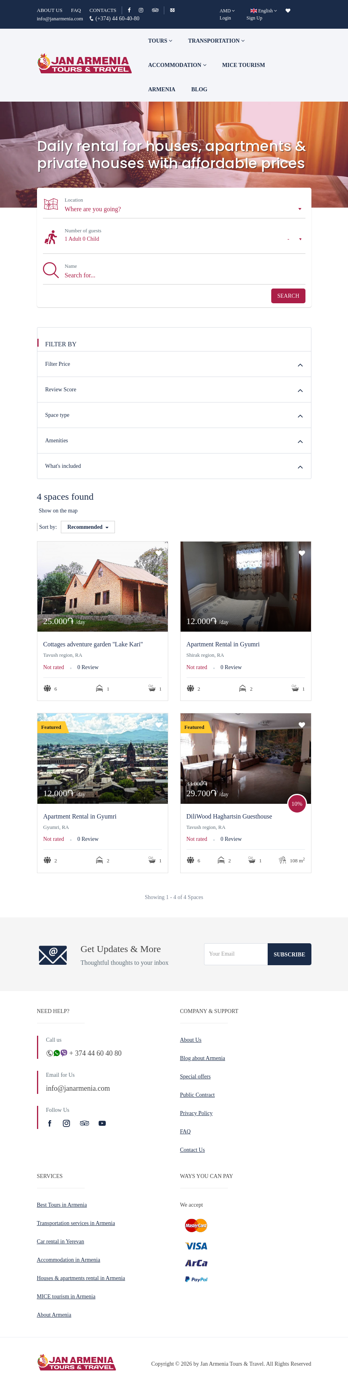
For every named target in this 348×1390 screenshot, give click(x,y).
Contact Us (192, 1150)
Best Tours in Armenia (62, 1205)
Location (74, 200)
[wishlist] (288, 11)
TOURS (160, 41)
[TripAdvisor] (155, 10)
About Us (191, 1040)
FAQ (76, 10)
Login (225, 18)
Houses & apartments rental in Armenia (81, 1278)
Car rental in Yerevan (60, 1242)
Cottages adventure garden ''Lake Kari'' (93, 644)
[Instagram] (144, 10)
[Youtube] (102, 1123)
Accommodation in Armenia (68, 1260)
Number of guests (83, 231)
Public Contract (197, 1095)
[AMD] (227, 11)
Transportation (216, 41)
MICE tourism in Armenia (66, 1297)
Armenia (161, 89)
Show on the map (58, 511)
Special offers (195, 1077)
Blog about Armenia (203, 1058)
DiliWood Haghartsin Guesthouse (229, 816)
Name (71, 266)
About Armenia (54, 1315)
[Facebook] (133, 10)
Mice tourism (243, 65)
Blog (199, 89)
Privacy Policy (196, 1113)
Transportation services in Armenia (76, 1223)
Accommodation (177, 65)
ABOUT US (49, 10)
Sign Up (254, 18)
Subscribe (289, 955)
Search (288, 296)
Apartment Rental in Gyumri (223, 644)
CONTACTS (103, 10)
